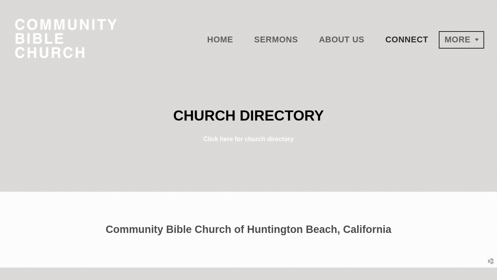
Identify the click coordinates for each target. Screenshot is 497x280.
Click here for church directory (248, 139)
